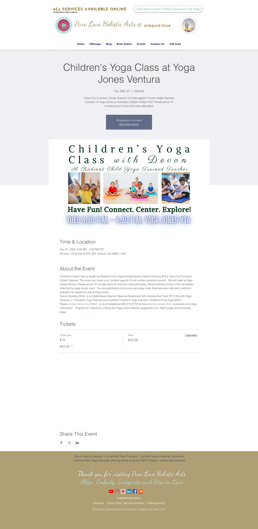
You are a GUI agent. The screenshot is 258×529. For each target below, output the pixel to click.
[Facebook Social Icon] (135, 491)
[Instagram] (117, 491)
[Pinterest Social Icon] (123, 491)
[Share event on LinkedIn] (77, 442)
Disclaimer (98, 502)
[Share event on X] (69, 442)
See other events (129, 124)
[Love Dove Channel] (111, 491)
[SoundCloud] (141, 491)
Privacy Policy (114, 502)
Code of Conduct (155, 502)
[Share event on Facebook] (61, 442)
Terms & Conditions (133, 502)
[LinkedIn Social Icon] (129, 491)
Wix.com (159, 509)
